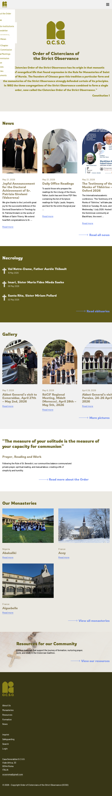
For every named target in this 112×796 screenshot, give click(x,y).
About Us (6, 705)
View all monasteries (89, 621)
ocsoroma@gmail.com (12, 774)
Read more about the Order (64, 479)
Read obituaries (93, 311)
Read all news (94, 235)
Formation (7, 719)
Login (5, 748)
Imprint (5, 734)
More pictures (94, 418)
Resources (7, 715)
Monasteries (8, 710)
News (5, 724)
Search (5, 744)
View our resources (90, 661)
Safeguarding (8, 739)
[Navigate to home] (5, 4)
